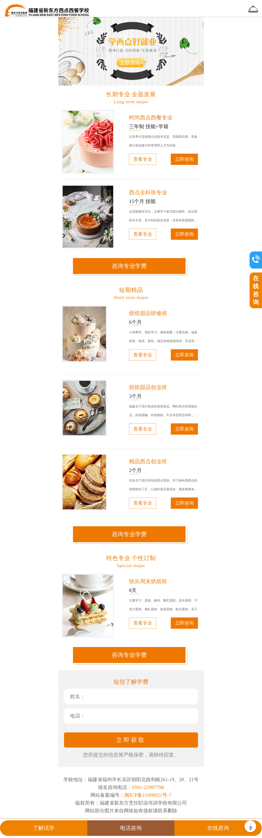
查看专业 (142, 159)
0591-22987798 (148, 787)
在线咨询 (218, 828)
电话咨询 (131, 828)
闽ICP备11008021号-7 (148, 795)
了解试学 (44, 828)
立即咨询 (184, 159)
